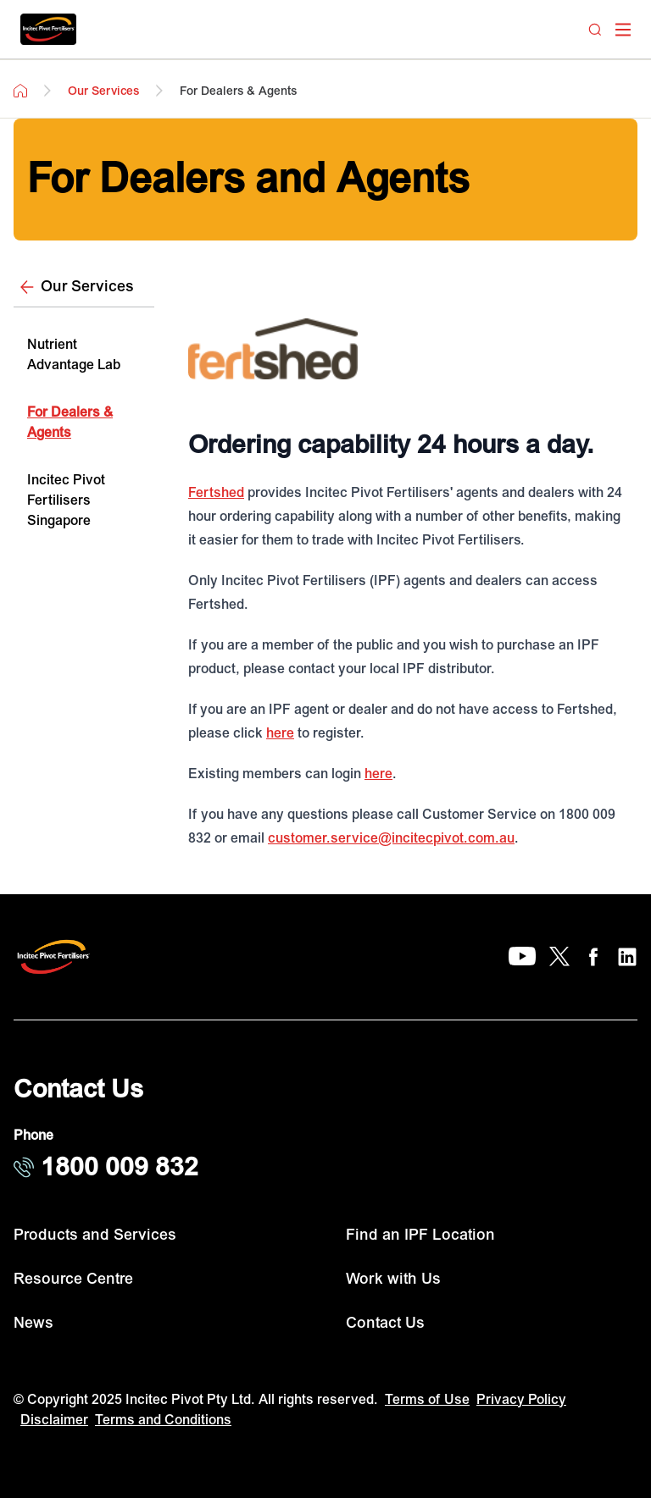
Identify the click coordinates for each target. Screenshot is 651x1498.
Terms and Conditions (163, 1420)
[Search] (595, 30)
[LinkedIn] (627, 957)
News (33, 1323)
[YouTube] (522, 957)
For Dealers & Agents (70, 422)
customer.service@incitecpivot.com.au (391, 838)
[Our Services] (84, 287)
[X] (559, 957)
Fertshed (216, 492)
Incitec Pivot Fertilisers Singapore (66, 500)
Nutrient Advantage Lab (73, 354)
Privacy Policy (521, 1399)
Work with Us (393, 1279)
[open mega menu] (623, 29)
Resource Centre (73, 1279)
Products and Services (95, 1235)
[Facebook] (593, 957)
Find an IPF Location (420, 1235)
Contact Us (385, 1323)
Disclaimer (54, 1420)
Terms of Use (427, 1399)
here (280, 733)
